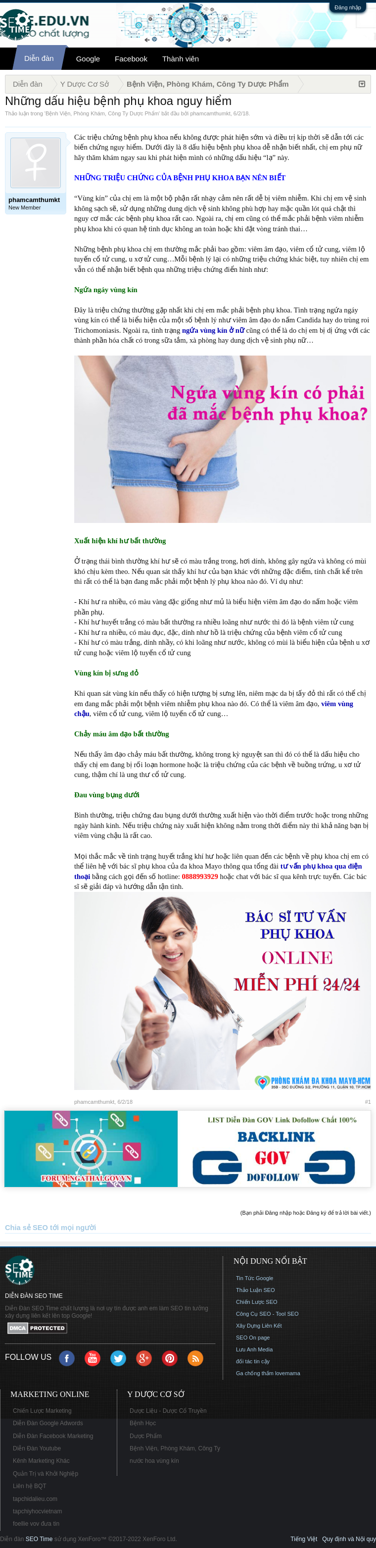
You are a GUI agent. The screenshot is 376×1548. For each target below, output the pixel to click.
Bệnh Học (143, 1423)
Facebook (131, 58)
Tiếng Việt (303, 1539)
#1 (368, 1102)
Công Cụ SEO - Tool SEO (267, 1314)
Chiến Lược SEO (257, 1302)
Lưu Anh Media (254, 1349)
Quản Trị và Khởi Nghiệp (45, 1473)
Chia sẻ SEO (26, 1228)
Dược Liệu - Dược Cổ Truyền (168, 1410)
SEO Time (39, 1539)
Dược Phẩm (146, 1436)
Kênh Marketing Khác (41, 1460)
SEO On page (253, 1338)
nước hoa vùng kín (154, 1460)
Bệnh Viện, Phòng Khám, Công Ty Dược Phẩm (102, 113)
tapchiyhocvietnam (37, 1511)
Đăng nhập (347, 7)
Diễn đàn (39, 58)
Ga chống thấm (255, 1373)
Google (88, 58)
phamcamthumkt (210, 113)
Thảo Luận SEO (255, 1290)
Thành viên (180, 58)
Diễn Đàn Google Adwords (48, 1423)
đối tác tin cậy (253, 1361)
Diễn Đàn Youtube (37, 1448)
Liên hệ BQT (30, 1486)
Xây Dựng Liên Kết (259, 1326)
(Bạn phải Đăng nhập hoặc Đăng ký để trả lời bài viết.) (305, 1213)
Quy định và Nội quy (349, 1539)
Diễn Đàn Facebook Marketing (53, 1436)
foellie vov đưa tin (36, 1523)
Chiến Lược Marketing (42, 1410)
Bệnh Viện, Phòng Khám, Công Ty (175, 1448)
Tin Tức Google (254, 1278)
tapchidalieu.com (35, 1499)
